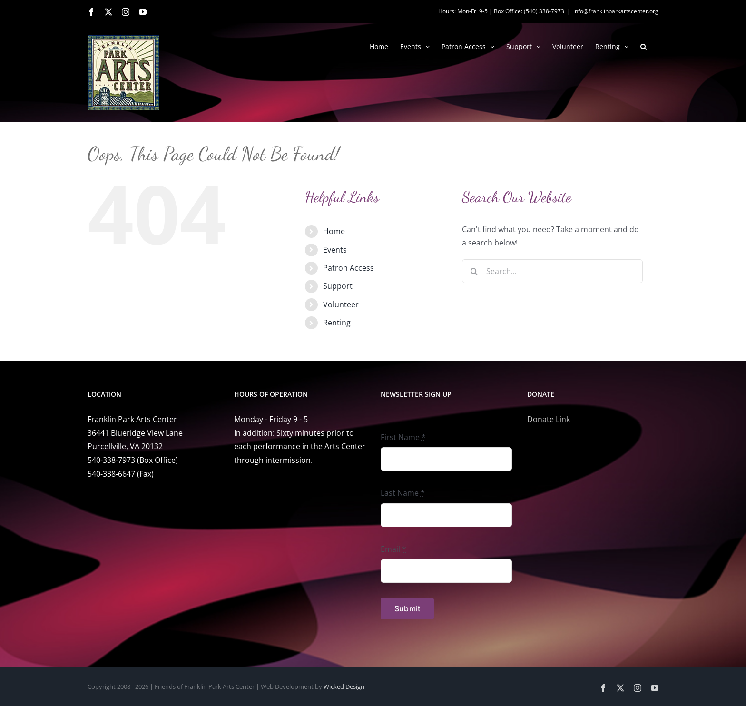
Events (335, 250)
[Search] (474, 271)
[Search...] (552, 271)
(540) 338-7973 (544, 11)
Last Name (403, 493)
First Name (403, 437)
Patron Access (348, 268)
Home (334, 231)
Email (393, 549)
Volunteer (341, 304)
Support (338, 286)
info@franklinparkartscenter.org (615, 11)
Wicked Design (344, 686)
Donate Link (548, 419)
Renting (337, 322)
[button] (643, 45)
